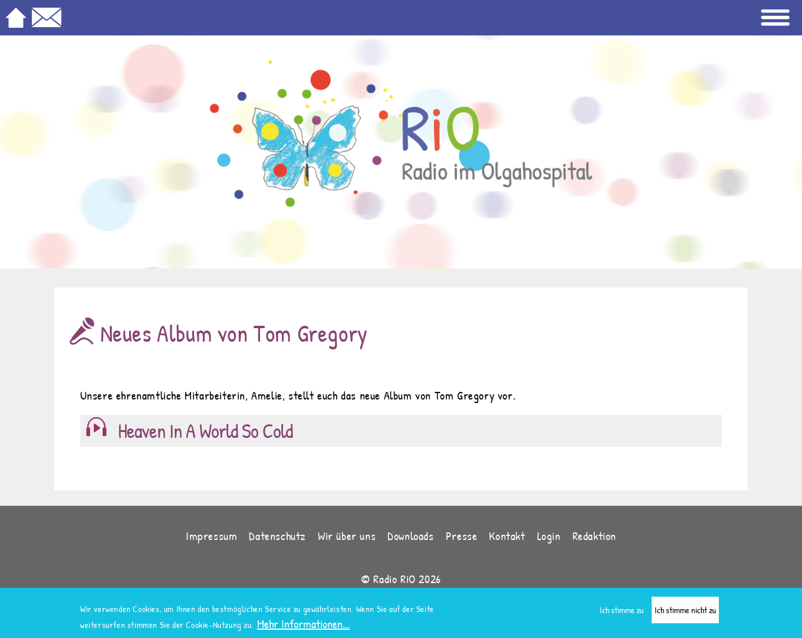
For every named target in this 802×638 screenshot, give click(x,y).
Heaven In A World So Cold (205, 431)
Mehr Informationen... (303, 627)
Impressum (211, 536)
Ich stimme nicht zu (685, 613)
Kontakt (507, 536)
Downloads (410, 536)
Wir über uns (347, 536)
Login (549, 536)
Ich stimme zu (621, 613)
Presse (462, 536)
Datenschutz (277, 536)
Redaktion (594, 536)
